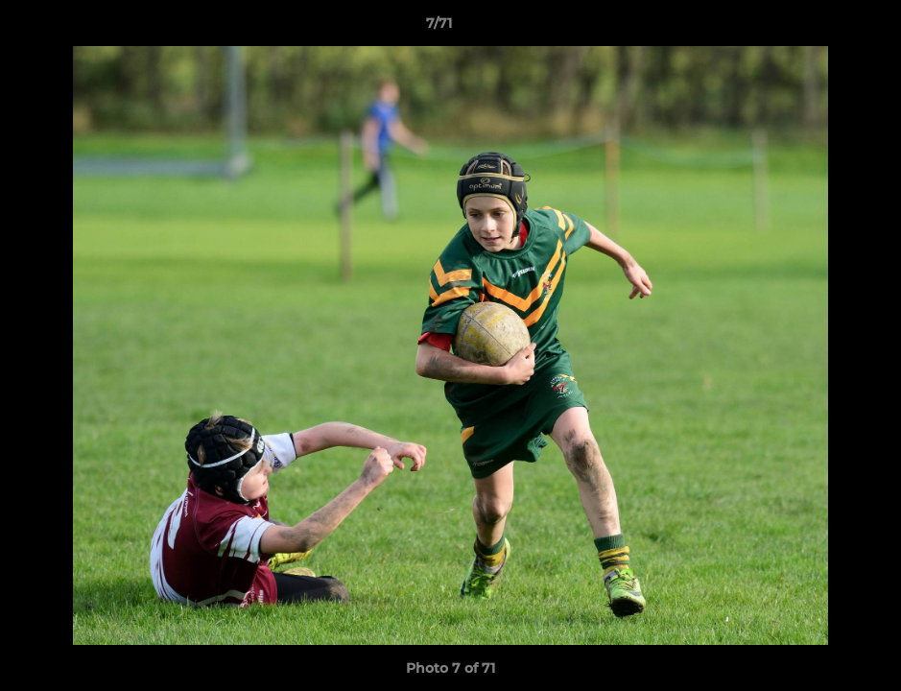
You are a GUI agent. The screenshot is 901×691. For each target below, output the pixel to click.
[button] (820, 27)
